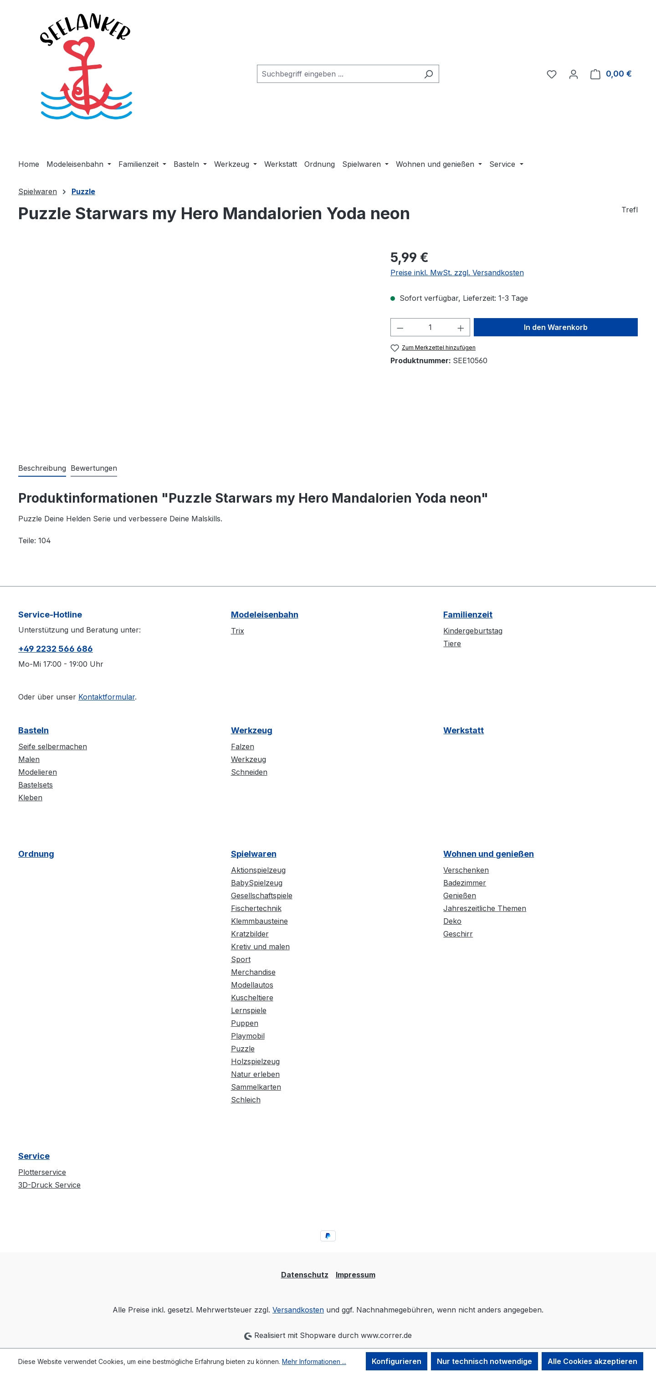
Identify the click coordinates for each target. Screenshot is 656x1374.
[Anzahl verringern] (400, 327)
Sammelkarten (256, 1086)
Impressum (355, 1274)
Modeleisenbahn (264, 614)
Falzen (242, 746)
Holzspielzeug (255, 1061)
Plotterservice (42, 1172)
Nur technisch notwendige (484, 1361)
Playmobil (248, 1035)
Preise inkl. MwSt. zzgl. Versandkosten (457, 272)
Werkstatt (463, 730)
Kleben (30, 797)
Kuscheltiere (252, 997)
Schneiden (249, 772)
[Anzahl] (430, 327)
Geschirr (458, 933)
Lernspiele (248, 1010)
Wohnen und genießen (488, 854)
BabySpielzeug (256, 882)
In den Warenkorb (556, 327)
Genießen (459, 895)
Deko (452, 921)
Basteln (33, 730)
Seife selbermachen (52, 746)
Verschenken (466, 870)
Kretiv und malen (260, 946)
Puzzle (243, 1048)
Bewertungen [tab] (94, 468)
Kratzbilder (250, 933)
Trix (237, 630)
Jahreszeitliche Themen (484, 908)
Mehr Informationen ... (314, 1361)
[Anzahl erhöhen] (461, 327)
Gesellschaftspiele (261, 895)
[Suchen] (428, 74)
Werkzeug (251, 730)
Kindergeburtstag (472, 630)
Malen (29, 759)
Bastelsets (35, 784)
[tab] (42, 468)
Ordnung (36, 854)
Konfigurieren (396, 1361)
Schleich (246, 1099)
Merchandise (253, 972)
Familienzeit (467, 614)
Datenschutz (304, 1274)
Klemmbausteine (259, 921)
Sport (241, 959)
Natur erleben (255, 1074)
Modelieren (37, 772)
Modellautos (252, 984)
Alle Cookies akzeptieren (592, 1361)
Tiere (452, 643)
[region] (195, 346)
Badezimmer (464, 882)
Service (34, 1156)
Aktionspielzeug (258, 870)
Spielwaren (254, 854)
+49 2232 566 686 (55, 649)
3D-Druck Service (49, 1184)
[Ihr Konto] (573, 74)
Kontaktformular (106, 696)
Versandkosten (298, 1309)
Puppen (244, 1023)
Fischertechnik (256, 908)
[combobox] (337, 74)
